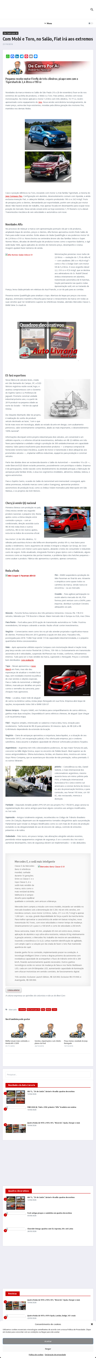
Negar (48, 1348)
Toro (54, 1009)
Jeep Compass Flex (13, 196)
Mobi (48, 1009)
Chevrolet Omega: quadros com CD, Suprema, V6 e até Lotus (50, 1229)
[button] (92, 1324)
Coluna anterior (14, 990)
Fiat (43, 1009)
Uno (40, 102)
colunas (22, 1009)
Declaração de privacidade (55, 1354)
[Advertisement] (48, 1163)
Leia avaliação (27, 660)
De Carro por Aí (10, 33)
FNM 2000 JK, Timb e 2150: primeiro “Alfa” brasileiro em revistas (51, 1107)
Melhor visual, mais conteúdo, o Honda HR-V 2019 (17, 1042)
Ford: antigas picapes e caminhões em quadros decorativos (49, 1213)
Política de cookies (36, 1354)
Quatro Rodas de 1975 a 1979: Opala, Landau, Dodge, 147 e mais (51, 1316)
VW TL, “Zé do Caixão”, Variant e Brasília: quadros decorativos (51, 1091)
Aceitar (48, 1341)
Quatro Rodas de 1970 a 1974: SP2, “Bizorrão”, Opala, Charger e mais (53, 1123)
